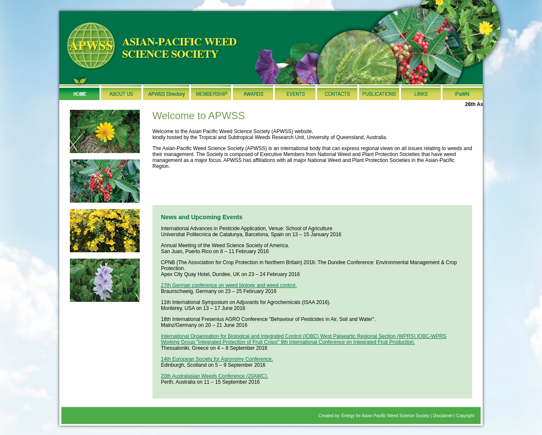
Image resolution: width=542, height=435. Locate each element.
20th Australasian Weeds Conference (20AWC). (214, 376)
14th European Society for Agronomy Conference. (217, 359)
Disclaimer (443, 415)
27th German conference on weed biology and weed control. (229, 285)
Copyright (465, 415)
